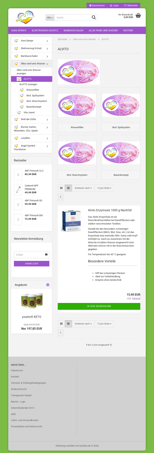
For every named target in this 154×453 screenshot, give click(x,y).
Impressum (17, 372)
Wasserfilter (29, 90)
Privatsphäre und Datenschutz (26, 428)
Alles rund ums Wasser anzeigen (29, 72)
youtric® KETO (31, 317)
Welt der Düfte (25, 119)
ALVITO (24, 79)
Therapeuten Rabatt (21, 397)
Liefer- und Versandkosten (24, 422)
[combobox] (83, 190)
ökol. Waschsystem (33, 101)
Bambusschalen (73, 30)
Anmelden (31, 263)
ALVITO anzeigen (28, 84)
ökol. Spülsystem (31, 96)
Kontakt (15, 379)
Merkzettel (131, 5)
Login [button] (114, 5)
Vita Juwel (25, 113)
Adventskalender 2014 (22, 410)
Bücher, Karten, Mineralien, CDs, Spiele (26, 128)
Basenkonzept (30, 107)
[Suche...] (49, 17)
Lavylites (22, 138)
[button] (97, 5)
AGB (13, 416)
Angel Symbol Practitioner (24, 147)
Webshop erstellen (65, 448)
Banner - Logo (18, 403)
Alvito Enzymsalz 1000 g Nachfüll (110, 212)
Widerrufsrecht (19, 391)
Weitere (128, 30)
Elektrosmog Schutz (45, 30)
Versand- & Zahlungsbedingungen (28, 385)
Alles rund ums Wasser (103, 30)
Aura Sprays (18, 30)
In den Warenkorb (99, 308)
